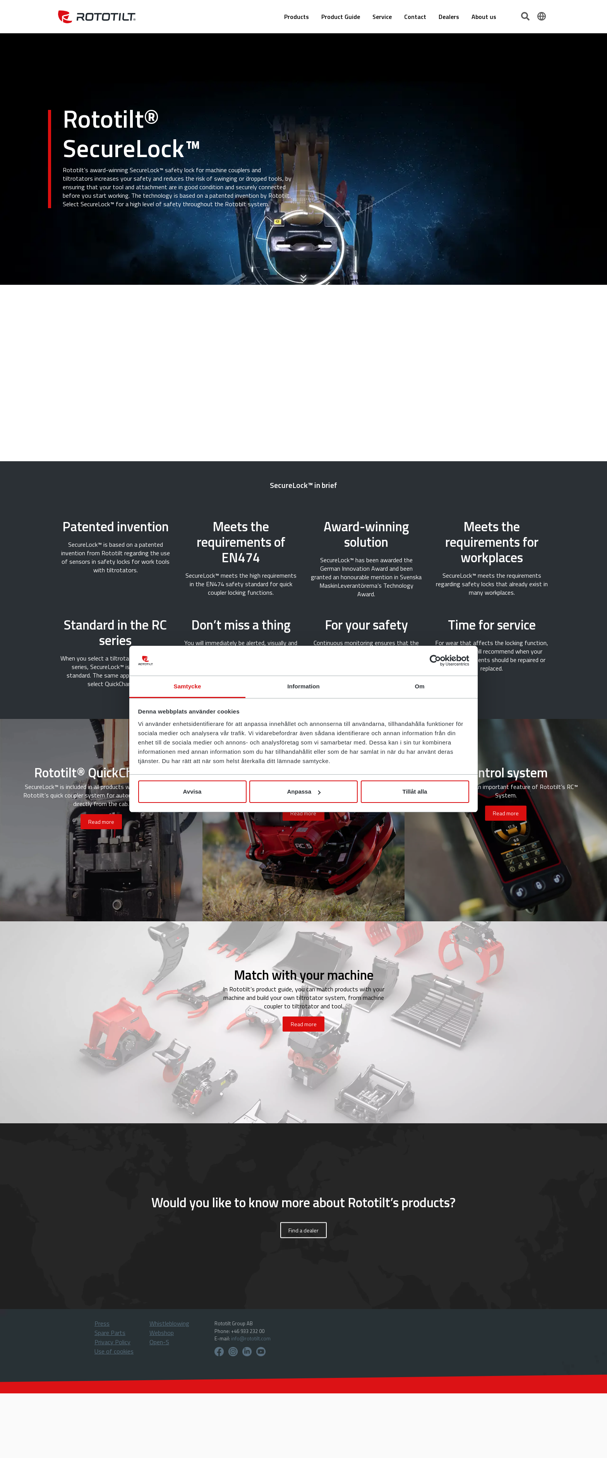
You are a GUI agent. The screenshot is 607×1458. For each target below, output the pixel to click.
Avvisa (192, 791)
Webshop (161, 1332)
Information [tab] (303, 686)
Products (296, 16)
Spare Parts (109, 1332)
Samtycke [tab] (187, 686)
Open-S (159, 1342)
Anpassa (304, 791)
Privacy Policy (112, 1342)
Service (382, 16)
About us (484, 16)
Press (102, 1323)
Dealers (449, 16)
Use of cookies (114, 1351)
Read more (101, 822)
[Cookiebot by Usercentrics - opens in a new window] (435, 661)
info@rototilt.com (251, 1338)
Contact (415, 16)
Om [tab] (419, 686)
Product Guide (340, 16)
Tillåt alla (415, 791)
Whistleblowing (169, 1323)
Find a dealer (303, 1230)
